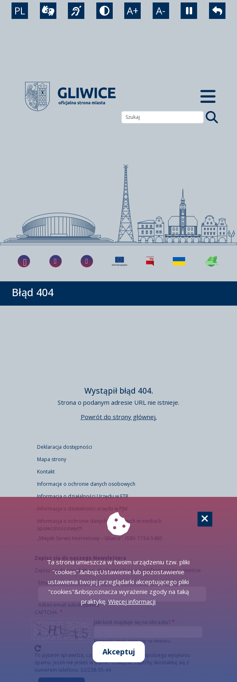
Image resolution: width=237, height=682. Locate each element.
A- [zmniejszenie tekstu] (160, 10)
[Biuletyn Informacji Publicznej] (150, 261)
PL (19, 10)
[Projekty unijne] (119, 261)
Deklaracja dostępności (64, 446)
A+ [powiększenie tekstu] (132, 10)
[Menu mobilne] (208, 96)
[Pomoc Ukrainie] (179, 261)
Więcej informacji (132, 601)
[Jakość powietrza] (211, 261)
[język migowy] (76, 10)
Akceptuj (118, 651)
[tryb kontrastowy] (104, 10)
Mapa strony (51, 459)
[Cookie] (205, 519)
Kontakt (46, 471)
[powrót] (217, 10)
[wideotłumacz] (48, 10)
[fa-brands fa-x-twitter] (87, 261)
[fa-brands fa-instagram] (55, 261)
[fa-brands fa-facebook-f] (24, 261)
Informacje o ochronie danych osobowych (86, 483)
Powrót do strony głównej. (119, 417)
